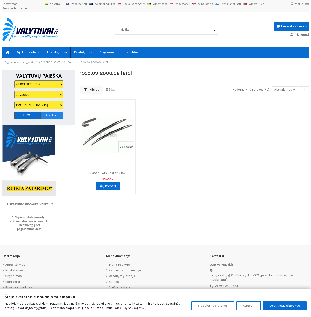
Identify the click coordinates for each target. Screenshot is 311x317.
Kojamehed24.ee (102, 3)
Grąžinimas (13, 276)
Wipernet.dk (180, 3)
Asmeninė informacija (125, 270)
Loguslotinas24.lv (131, 3)
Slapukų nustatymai (213, 306)
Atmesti (248, 306)
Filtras (91, 89)
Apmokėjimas (15, 265)
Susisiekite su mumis (16, 8)
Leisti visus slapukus (285, 306)
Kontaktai (12, 282)
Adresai (114, 282)
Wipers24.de (253, 3)
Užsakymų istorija (122, 276)
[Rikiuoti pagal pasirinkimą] (285, 89)
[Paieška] (213, 30)
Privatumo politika (18, 287)
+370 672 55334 (226, 286)
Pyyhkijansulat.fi (228, 3)
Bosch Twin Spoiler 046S (108, 173)
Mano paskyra (119, 265)
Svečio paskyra (120, 287)
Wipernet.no (202, 3)
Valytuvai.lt (54, 3)
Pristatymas (10, 3)
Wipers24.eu (76, 3)
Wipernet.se (157, 3)
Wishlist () (299, 3)
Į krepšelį (108, 186)
